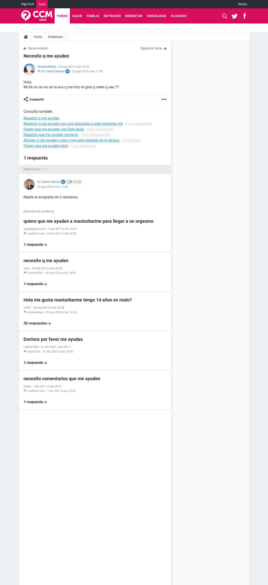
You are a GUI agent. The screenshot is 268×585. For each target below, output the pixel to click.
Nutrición (112, 16)
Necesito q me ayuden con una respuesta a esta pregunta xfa (73, 124)
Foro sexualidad (139, 124)
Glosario (179, 16)
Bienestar (133, 16)
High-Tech (27, 4)
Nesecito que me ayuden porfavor (51, 135)
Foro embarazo (83, 146)
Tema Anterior (38, 48)
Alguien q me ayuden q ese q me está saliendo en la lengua (71, 140)
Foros (62, 16)
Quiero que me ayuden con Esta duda (54, 129)
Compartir (36, 99)
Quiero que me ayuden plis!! (46, 146)
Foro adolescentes (96, 135)
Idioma (242, 4)
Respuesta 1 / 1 (36, 169)
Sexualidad (156, 16)
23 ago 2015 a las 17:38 (87, 71)
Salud (42, 4)
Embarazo (55, 37)
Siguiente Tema (151, 48)
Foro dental (131, 140)
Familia (93, 16)
